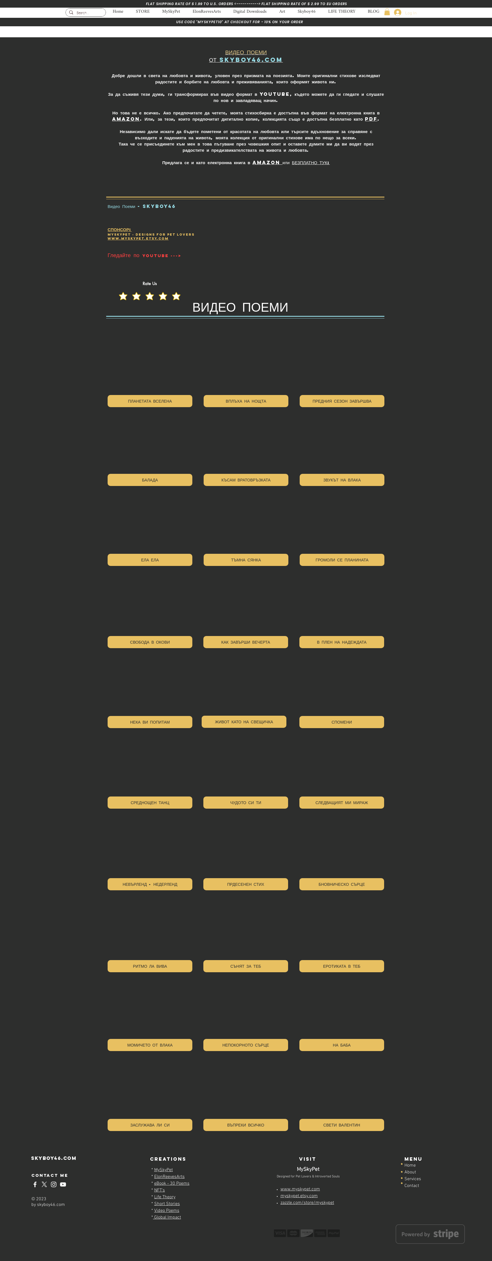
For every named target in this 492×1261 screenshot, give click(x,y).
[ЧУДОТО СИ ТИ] (245, 802)
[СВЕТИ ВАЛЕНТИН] (341, 1125)
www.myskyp (123, 238)
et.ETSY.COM (154, 238)
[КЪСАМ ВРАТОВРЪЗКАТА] (246, 480)
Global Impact (167, 1217)
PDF (371, 119)
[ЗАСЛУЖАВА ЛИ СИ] (150, 1125)
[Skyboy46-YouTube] (63, 1184)
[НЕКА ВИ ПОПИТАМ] (150, 722)
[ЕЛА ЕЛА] (150, 560)
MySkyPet (163, 1170)
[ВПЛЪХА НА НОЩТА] (246, 401)
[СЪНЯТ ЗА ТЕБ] (245, 966)
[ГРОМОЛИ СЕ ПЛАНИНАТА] (342, 560)
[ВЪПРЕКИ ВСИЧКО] (245, 1125)
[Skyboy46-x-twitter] (44, 1184)
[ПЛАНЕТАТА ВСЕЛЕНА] (150, 401)
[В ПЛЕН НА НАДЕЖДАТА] (341, 642)
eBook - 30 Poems (172, 1183)
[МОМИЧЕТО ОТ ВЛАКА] (150, 1045)
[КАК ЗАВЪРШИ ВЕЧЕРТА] (245, 642)
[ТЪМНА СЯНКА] (246, 560)
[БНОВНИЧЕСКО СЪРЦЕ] (341, 884)
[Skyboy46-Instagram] (53, 1184)
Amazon (126, 119)
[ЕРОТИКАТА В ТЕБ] (341, 966)
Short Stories (167, 1204)
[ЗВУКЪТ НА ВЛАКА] (342, 480)
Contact (411, 1186)
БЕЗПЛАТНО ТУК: (311, 162)
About (410, 1172)
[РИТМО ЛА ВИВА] (150, 966)
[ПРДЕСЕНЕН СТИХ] (245, 884)
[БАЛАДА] (150, 480)
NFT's (159, 1190)
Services (412, 1179)
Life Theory (164, 1197)
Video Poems (166, 1211)
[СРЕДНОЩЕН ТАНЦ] (150, 802)
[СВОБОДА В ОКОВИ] (150, 642)
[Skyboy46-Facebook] (35, 1184)
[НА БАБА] (341, 1045)
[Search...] (85, 13)
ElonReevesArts (169, 1177)
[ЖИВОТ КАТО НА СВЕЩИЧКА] (244, 722)
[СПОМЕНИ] (341, 722)
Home (410, 1165)
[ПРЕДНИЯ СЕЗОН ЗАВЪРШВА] (342, 401)
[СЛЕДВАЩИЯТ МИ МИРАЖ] (341, 802)
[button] (387, 11)
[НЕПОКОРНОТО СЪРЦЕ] (245, 1045)
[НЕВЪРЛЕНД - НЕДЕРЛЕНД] (150, 884)
